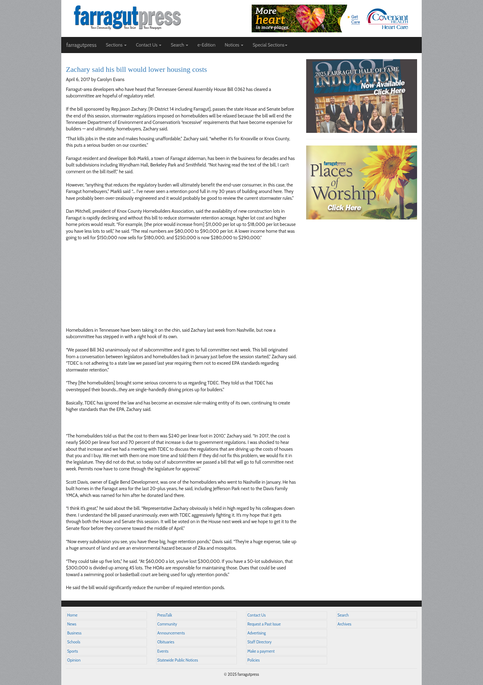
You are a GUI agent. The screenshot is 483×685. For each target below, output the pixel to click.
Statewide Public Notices (177, 660)
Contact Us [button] (148, 45)
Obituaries (165, 642)
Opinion (74, 660)
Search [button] (179, 45)
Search (343, 615)
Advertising (256, 633)
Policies (253, 660)
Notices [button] (234, 45)
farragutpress (81, 45)
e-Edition (206, 45)
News (71, 624)
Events (162, 651)
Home (72, 615)
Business (74, 633)
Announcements (171, 633)
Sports (72, 651)
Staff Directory (259, 642)
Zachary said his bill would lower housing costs (136, 69)
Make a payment (261, 651)
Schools (73, 642)
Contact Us (256, 615)
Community (167, 624)
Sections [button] (116, 45)
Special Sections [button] (270, 45)
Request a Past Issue (264, 624)
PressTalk (164, 615)
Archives (344, 624)
